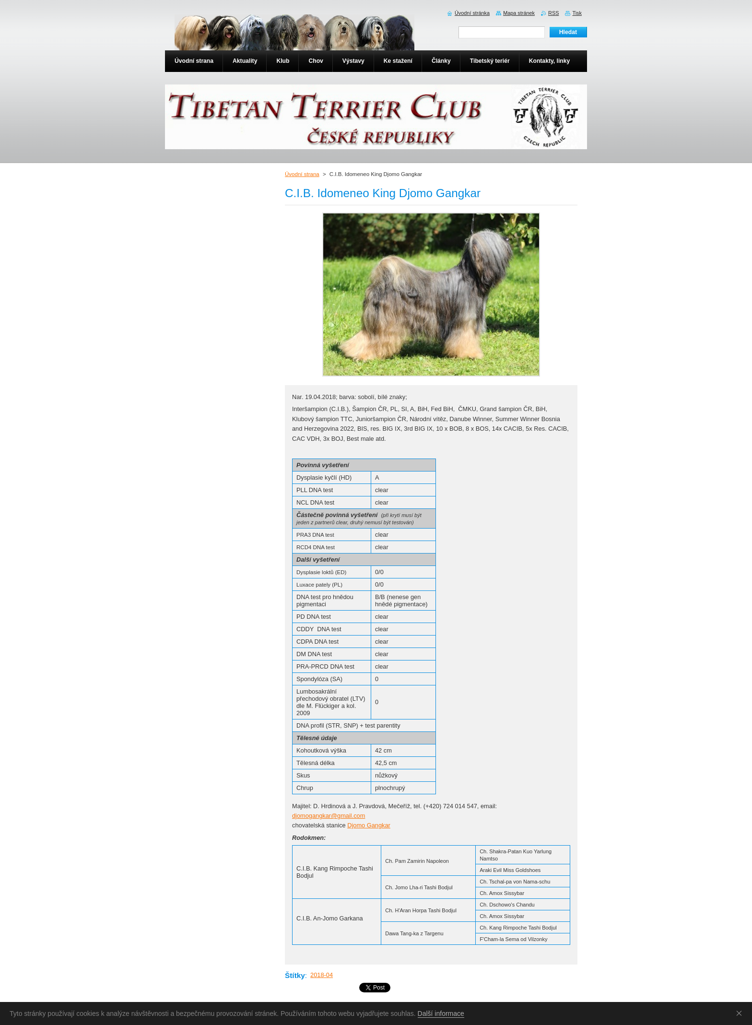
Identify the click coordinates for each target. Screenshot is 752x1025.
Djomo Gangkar (368, 825)
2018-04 (321, 974)
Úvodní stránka (472, 13)
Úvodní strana (302, 174)
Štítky (295, 975)
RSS (553, 13)
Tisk (577, 13)
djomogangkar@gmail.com (328, 815)
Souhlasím (741, 1013)
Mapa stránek (519, 13)
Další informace (441, 1013)
